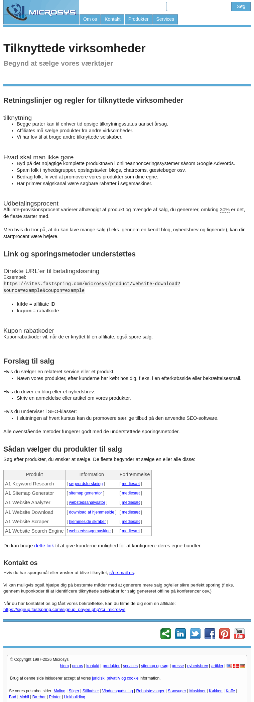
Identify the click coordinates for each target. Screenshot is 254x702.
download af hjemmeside (91, 512)
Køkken (216, 691)
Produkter (138, 19)
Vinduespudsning (117, 691)
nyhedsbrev (197, 666)
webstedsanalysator (87, 502)
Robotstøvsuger (150, 691)
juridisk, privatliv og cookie (115, 678)
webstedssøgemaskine (90, 531)
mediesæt (131, 483)
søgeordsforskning (86, 483)
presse (178, 666)
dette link (44, 545)
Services (165, 19)
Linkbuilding (74, 697)
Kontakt (112, 19)
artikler (217, 666)
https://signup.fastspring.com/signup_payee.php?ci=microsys (64, 609)
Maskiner (197, 691)
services (130, 666)
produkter (111, 666)
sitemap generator (85, 493)
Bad (12, 697)
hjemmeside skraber (87, 521)
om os (77, 666)
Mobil (24, 697)
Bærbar (39, 697)
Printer (54, 697)
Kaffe (230, 691)
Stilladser (91, 691)
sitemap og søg (154, 666)
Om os (90, 19)
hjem (64, 666)
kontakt (92, 666)
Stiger (74, 691)
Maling (59, 691)
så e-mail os (121, 572)
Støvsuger (177, 691)
